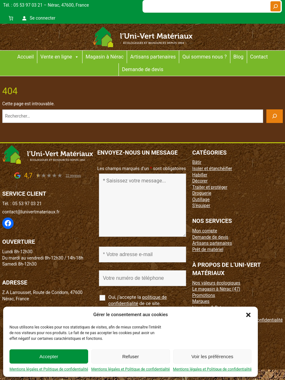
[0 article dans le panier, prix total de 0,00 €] (10, 18)
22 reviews (73, 175)
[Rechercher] (275, 6)
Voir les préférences (212, 356)
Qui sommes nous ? (204, 57)
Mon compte (204, 230)
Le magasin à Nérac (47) (216, 288)
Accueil (25, 57)
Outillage (200, 199)
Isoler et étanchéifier (212, 168)
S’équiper (201, 205)
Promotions (203, 295)
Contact (259, 57)
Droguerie (201, 193)
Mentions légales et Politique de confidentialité (48, 369)
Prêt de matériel (207, 249)
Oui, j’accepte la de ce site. (137, 300)
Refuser (130, 356)
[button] (248, 315)
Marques (200, 301)
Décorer (200, 180)
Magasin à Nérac (105, 57)
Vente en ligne (59, 57)
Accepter (48, 356)
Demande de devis (142, 69)
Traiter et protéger (209, 187)
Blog (238, 57)
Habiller (199, 174)
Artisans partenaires (153, 57)
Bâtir (196, 162)
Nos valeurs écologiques (216, 282)
